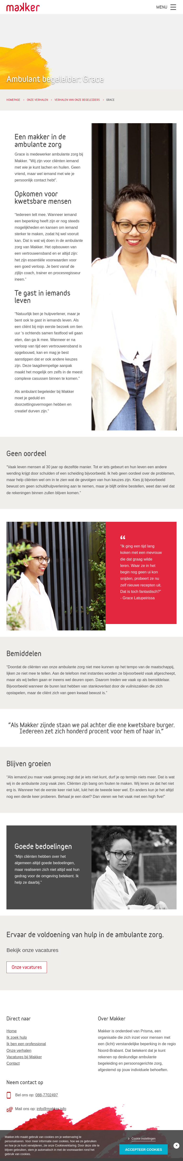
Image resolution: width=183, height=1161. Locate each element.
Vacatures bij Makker (24, 1057)
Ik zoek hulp (16, 1037)
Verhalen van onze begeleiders (77, 100)
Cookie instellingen (144, 1138)
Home (11, 1031)
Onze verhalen (37, 100)
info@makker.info (51, 1109)
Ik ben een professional (26, 1044)
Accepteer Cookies (143, 1149)
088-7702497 (47, 1095)
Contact (13, 1063)
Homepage (13, 100)
